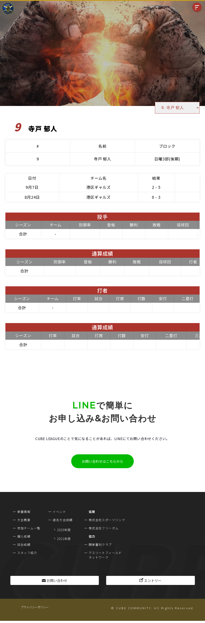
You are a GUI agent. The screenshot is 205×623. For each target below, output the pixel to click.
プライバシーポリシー (35, 607)
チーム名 (98, 178)
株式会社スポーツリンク (107, 520)
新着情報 (24, 511)
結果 (156, 178)
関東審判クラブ (100, 544)
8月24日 (32, 197)
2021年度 (64, 539)
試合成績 (24, 544)
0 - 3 (156, 197)
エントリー (152, 580)
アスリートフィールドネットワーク (105, 555)
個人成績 (24, 536)
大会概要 (24, 520)
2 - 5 (156, 187)
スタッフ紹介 (27, 553)
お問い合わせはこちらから (102, 461)
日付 (32, 178)
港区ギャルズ (98, 187)
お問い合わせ (57, 580)
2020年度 (64, 530)
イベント (59, 511)
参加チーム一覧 (29, 528)
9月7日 (32, 187)
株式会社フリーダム (104, 528)
